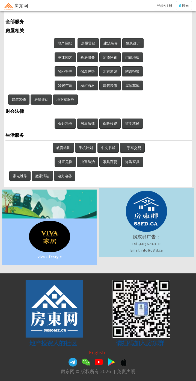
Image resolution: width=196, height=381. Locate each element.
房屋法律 (88, 123)
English (97, 352)
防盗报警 (132, 71)
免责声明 (126, 371)
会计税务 (65, 123)
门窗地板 (132, 57)
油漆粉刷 (110, 57)
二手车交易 (132, 147)
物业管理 (65, 71)
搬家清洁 (42, 175)
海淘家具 (132, 161)
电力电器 (65, 175)
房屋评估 (41, 99)
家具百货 (110, 161)
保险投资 (110, 123)
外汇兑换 (65, 161)
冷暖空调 (65, 85)
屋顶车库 (132, 85)
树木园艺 (65, 57)
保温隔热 (88, 71)
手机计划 (86, 147)
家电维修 (20, 175)
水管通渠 (110, 71)
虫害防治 (88, 161)
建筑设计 (133, 43)
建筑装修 (110, 43)
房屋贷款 (88, 43)
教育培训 (63, 147)
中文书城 (108, 147)
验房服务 (88, 57)
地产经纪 (65, 43)
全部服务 (14, 21)
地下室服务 (65, 99)
